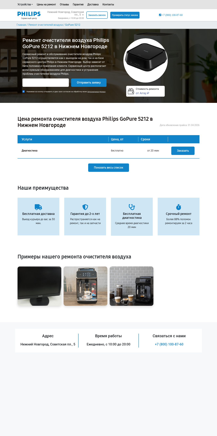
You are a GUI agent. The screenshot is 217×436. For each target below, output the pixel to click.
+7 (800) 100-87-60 (169, 344)
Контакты (108, 4)
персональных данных (96, 92)
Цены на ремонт (46, 4)
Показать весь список (108, 167)
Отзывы (64, 4)
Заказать (183, 150)
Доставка (93, 4)
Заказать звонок (97, 15)
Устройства (24, 4)
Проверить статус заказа (125, 15)
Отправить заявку (89, 82)
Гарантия (78, 4)
